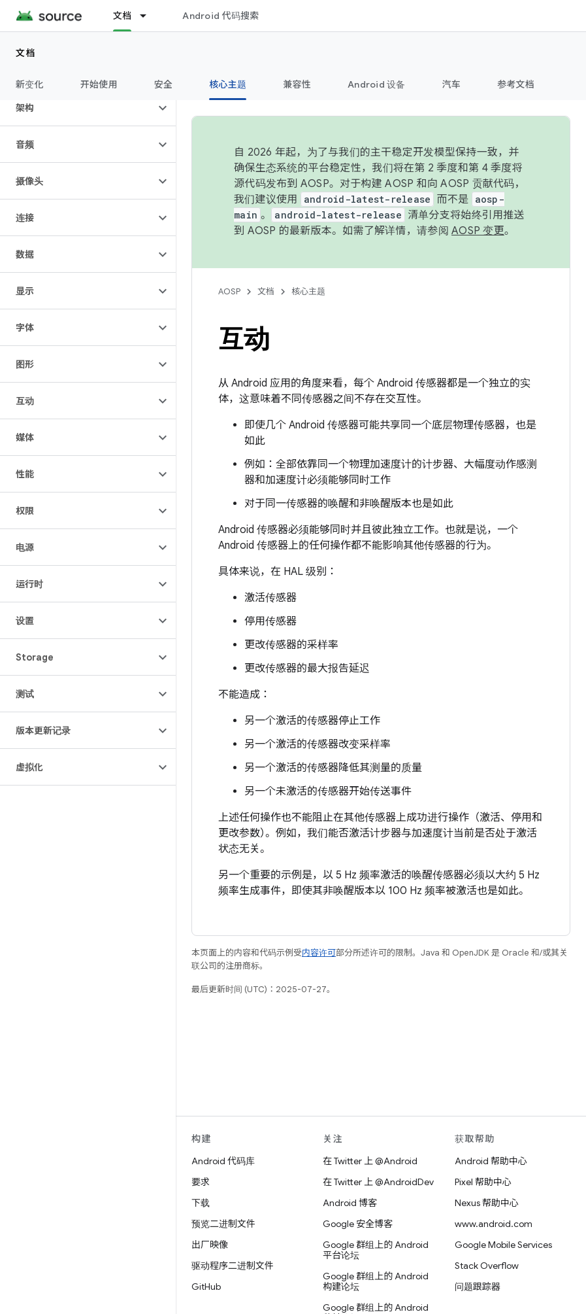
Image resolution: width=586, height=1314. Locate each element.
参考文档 (515, 84)
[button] (77, 107)
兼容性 (297, 84)
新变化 (30, 84)
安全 (163, 84)
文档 (26, 53)
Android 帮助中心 (491, 1161)
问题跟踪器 (477, 1286)
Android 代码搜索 (220, 16)
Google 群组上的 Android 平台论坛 (376, 1250)
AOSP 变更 (477, 230)
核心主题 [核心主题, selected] (227, 84)
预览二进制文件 (223, 1224)
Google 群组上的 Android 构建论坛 (376, 1281)
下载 (200, 1203)
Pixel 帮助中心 (483, 1182)
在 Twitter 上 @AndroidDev (378, 1182)
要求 (200, 1182)
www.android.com (493, 1224)
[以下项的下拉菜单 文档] (149, 15)
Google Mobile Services (503, 1245)
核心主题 (308, 291)
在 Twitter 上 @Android (370, 1161)
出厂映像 (209, 1245)
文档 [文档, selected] (122, 16)
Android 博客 (350, 1203)
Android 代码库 (223, 1161)
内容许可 (319, 952)
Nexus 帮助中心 (487, 1203)
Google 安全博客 (358, 1224)
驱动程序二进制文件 (232, 1265)
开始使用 (99, 84)
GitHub (206, 1286)
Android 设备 (377, 84)
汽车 (451, 84)
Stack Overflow (487, 1265)
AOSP (229, 291)
